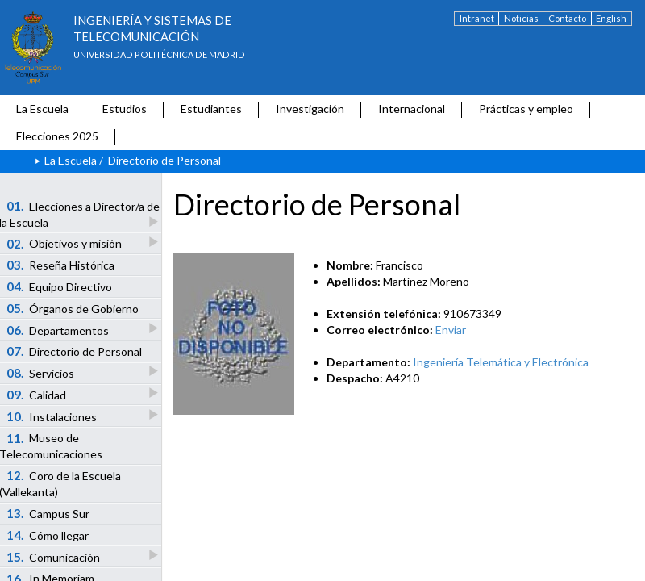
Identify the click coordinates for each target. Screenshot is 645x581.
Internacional (411, 108)
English (611, 18)
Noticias (521, 18)
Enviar (450, 329)
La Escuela (42, 108)
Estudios (124, 108)
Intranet (477, 18)
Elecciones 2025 (57, 136)
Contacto (567, 18)
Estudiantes (211, 108)
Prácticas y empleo (526, 108)
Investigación (310, 108)
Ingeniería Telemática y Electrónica (501, 362)
